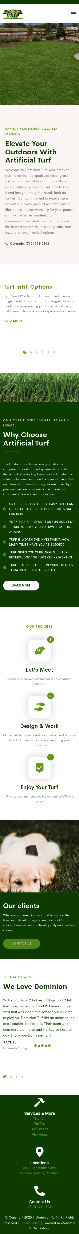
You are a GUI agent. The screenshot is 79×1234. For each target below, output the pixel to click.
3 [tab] (36, 352)
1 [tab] (25, 352)
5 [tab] (48, 352)
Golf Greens (39, 1129)
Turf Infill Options (28, 287)
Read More (14, 321)
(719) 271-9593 (39, 1207)
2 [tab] (30, 352)
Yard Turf (39, 1118)
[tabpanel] (39, 1027)
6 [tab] (54, 352)
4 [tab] (42, 352)
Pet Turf (40, 1124)
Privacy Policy (30, 1223)
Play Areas (40, 1135)
